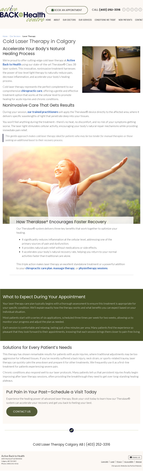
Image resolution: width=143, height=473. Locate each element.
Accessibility (128, 462)
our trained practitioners (42, 111)
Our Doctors (69, 20)
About (57, 20)
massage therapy (64, 268)
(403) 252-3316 (109, 10)
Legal (112, 462)
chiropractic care (31, 90)
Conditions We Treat (105, 20)
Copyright (104, 462)
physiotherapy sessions (93, 268)
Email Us (135, 457)
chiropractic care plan (38, 268)
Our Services (85, 20)
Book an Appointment (66, 10)
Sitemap (139, 462)
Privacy (119, 462)
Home (48, 20)
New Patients (125, 20)
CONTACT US (22, 411)
